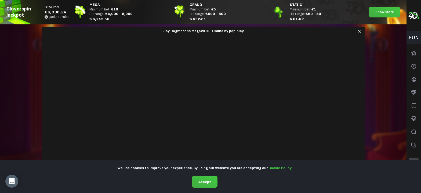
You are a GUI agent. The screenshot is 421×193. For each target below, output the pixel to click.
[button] (11, 181)
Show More (384, 12)
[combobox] (414, 37)
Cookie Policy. (280, 168)
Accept (204, 182)
